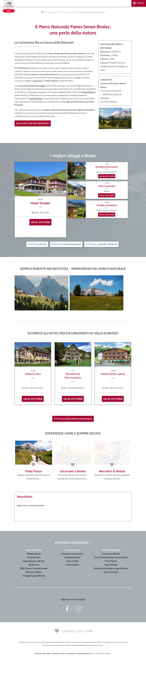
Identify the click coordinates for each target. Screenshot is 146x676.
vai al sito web (32, 398)
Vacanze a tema (72, 550)
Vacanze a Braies (34, 550)
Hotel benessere (72, 557)
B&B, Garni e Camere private (33, 568)
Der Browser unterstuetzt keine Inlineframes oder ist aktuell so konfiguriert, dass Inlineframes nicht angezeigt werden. (73, 520)
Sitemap (38, 654)
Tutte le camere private (101, 244)
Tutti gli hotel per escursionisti (73, 418)
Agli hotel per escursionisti (32, 123)
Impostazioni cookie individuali (78, 654)
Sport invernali (111, 572)
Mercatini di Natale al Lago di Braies (111, 568)
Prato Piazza (111, 561)
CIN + (40, 207)
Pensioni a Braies (34, 572)
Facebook (67, 607)
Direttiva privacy (59, 654)
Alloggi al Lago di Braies (34, 576)
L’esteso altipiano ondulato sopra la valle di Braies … (33, 460)
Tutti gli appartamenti (66, 244)
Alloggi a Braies (34, 554)
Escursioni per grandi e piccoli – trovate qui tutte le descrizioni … (72, 460)
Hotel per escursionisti (72, 554)
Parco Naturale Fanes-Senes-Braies (111, 557)
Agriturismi (33, 565)
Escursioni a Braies (111, 554)
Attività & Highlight (110, 550)
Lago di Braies (111, 565)
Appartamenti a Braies (34, 561)
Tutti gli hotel (37, 244)
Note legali (46, 654)
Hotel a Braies (34, 557)
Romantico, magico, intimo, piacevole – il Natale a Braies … (112, 460)
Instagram (78, 607)
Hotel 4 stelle (72, 565)
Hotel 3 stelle (72, 561)
